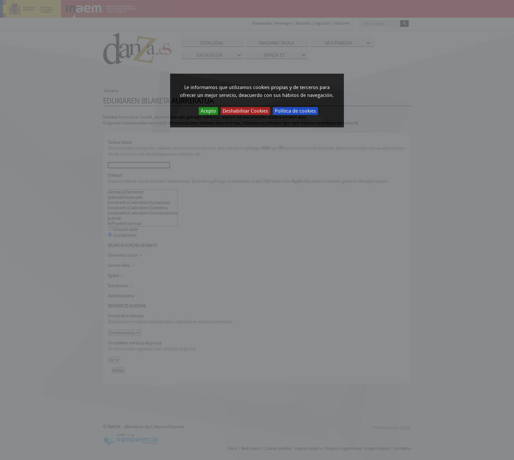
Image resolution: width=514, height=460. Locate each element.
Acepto (208, 111)
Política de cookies (295, 111)
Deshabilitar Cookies (245, 111)
